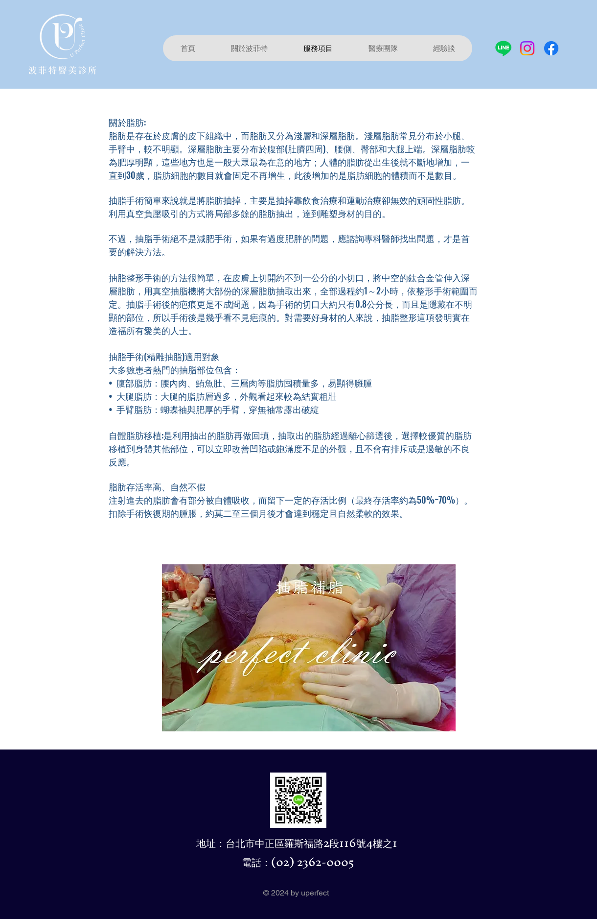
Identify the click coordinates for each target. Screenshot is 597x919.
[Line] (503, 48)
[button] (382, 48)
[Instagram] (527, 48)
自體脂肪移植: (136, 435)
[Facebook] (551, 48)
